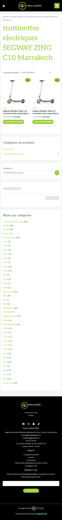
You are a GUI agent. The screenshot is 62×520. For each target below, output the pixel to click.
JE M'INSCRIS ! (31, 490)
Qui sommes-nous (31, 412)
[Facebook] (23, 424)
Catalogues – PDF (31, 466)
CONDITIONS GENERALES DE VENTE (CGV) (31, 463)
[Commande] (35, 72)
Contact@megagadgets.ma (31, 435)
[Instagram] (28, 424)
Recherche (7, 168)
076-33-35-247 (31, 441)
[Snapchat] (33, 424)
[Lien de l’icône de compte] (4, 6)
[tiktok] (39, 424)
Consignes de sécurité (31, 454)
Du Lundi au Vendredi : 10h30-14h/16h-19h (31, 443)
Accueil (6, 17)
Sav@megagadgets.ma (31, 438)
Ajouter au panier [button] (13, 122)
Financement (31, 460)
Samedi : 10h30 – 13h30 (31, 446)
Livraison (31, 457)
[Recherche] (57, 172)
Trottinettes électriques (13, 154)
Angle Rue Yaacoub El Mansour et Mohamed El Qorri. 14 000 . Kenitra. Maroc (31, 432)
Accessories (8, 149)
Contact (31, 415)
